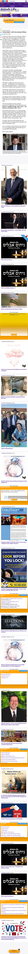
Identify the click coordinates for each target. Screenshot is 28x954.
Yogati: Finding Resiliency (7, 448)
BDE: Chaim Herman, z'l (6, 259)
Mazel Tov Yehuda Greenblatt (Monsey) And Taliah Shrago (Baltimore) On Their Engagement (12, 665)
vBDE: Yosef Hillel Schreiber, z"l (8, 288)
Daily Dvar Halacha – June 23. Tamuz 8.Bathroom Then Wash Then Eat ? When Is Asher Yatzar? (13, 724)
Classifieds (2, 6)
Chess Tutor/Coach (5, 827)
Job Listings (4, 749)
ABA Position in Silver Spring (7, 832)
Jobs (14, 3)
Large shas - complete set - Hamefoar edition (11, 835)
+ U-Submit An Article (19, 22)
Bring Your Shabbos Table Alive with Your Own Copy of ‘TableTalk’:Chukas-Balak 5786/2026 (13, 542)
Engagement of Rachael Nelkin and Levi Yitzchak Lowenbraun (10, 602)
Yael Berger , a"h (4, 677)
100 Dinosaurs (4, 830)
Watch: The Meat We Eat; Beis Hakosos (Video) (11, 309)
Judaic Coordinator (5, 754)
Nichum (26, 3)
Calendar (2, 3)
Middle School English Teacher (8, 756)
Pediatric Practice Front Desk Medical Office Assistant (13, 757)
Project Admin (4, 762)
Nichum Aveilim (5, 671)
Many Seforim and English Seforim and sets (10, 833)
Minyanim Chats (4, 828)
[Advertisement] (14, 157)
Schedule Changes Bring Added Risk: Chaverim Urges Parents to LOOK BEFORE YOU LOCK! (13, 589)
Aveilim (25, 670)
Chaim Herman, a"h (5, 676)
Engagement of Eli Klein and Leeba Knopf (10, 606)
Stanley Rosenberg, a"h (6, 674)
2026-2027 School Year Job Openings (9, 761)
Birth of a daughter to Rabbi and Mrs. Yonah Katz (11, 598)
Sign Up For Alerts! (9, 22)
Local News (9, 20)
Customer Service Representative (8, 759)
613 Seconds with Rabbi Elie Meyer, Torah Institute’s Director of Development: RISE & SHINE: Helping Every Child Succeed (13, 797)
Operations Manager (5, 752)
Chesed (8, 3)
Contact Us (25, 6)
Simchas (19, 3)
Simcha (25, 595)
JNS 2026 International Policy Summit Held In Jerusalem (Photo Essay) (11, 744)
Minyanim (13, 6)
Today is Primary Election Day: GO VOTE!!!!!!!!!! (11, 818)
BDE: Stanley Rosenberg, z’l (7, 896)
